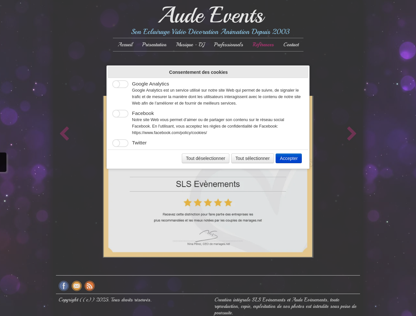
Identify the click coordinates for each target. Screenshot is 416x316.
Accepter (289, 158)
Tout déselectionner (205, 158)
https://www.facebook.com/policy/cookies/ (169, 132)
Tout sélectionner (252, 158)
